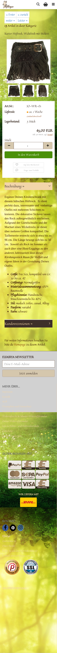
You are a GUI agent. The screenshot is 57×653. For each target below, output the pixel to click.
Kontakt (6, 396)
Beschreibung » (14, 186)
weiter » (10, 20)
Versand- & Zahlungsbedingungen (19, 411)
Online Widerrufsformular (15, 421)
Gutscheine (7, 431)
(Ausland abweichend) (34, 116)
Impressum (7, 392)
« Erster (10, 14)
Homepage (19, 344)
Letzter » (23, 20)
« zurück (23, 14)
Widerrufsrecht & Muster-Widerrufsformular (24, 416)
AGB (4, 401)
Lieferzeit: (10, 112)
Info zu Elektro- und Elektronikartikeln (20, 426)
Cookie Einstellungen (12, 436)
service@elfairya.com (20, 555)
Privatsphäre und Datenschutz (16, 406)
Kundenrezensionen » (19, 323)
